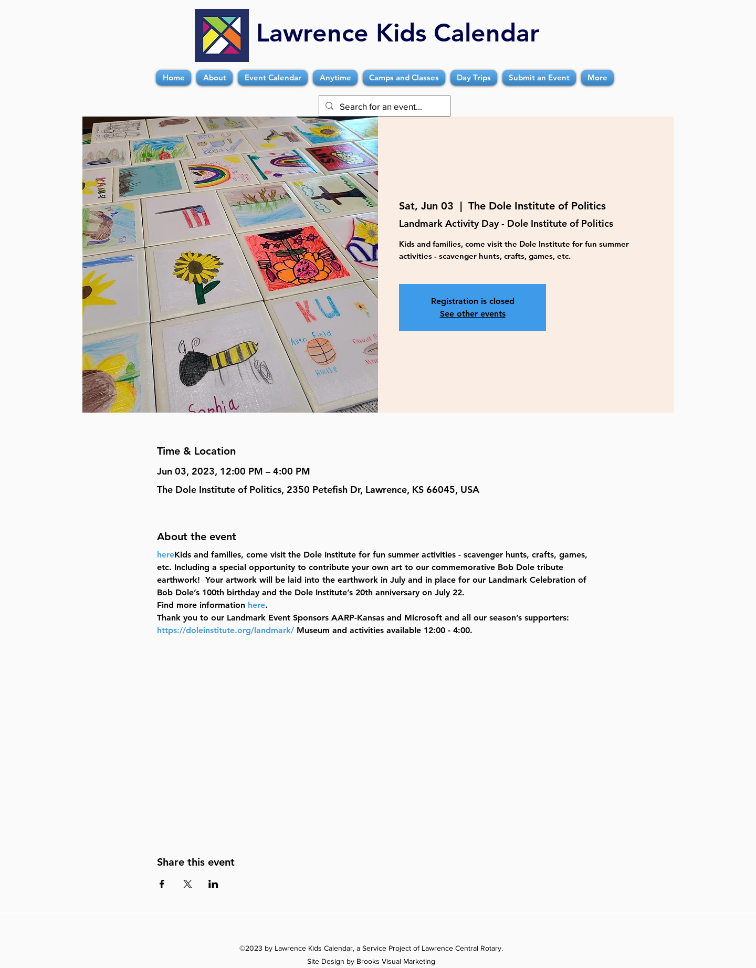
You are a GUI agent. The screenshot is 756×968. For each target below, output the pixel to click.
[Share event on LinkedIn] (213, 884)
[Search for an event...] (384, 106)
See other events (473, 314)
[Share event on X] (188, 884)
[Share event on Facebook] (162, 884)
